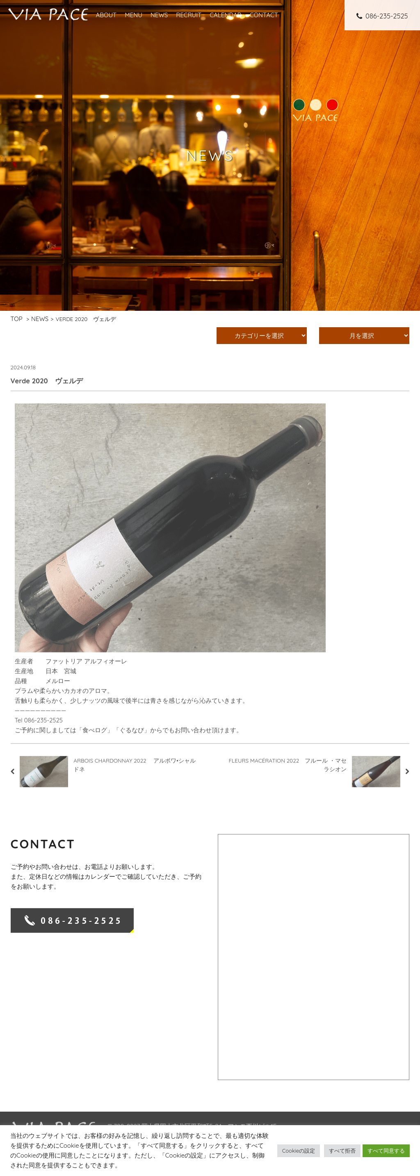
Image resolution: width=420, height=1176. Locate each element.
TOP (17, 319)
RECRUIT (188, 15)
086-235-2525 (382, 15)
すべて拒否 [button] (342, 1150)
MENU (133, 15)
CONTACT (264, 15)
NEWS (159, 15)
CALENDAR (225, 15)
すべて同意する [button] (386, 1150)
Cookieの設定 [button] (298, 1150)
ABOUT (106, 15)
